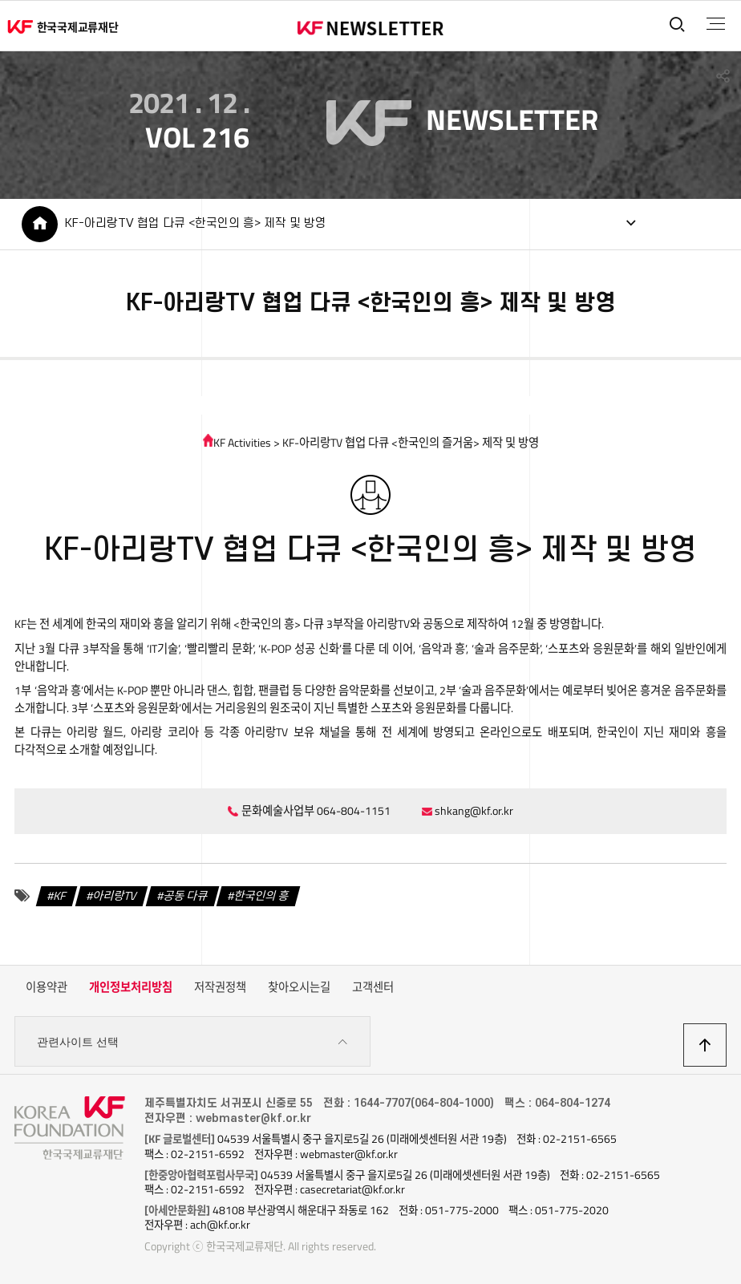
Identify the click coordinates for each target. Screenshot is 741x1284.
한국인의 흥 (261, 896)
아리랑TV (115, 896)
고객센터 (373, 987)
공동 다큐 (185, 896)
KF (60, 896)
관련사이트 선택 (192, 1042)
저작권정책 (220, 987)
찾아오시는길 (299, 987)
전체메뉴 (716, 24)
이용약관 (46, 987)
